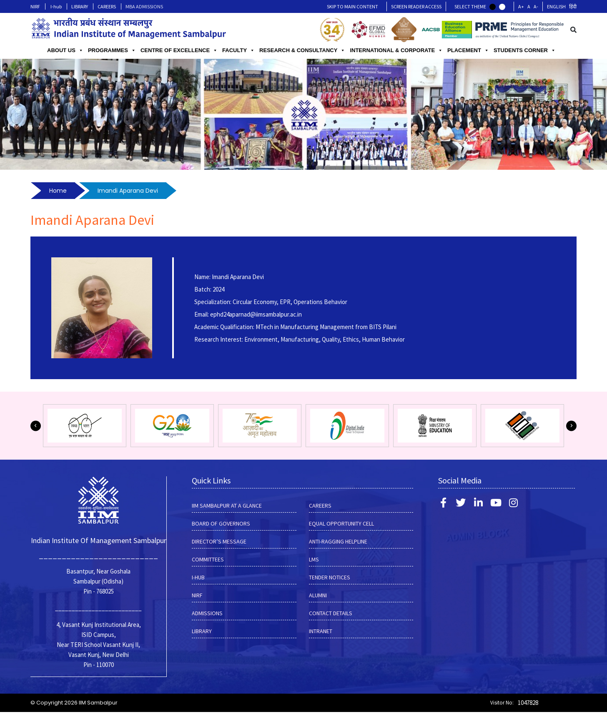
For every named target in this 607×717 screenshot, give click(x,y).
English (556, 6)
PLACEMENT (468, 50)
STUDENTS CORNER (525, 50)
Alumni (318, 595)
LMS (314, 559)
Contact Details (330, 613)
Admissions (207, 613)
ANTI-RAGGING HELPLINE (338, 541)
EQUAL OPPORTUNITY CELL (341, 523)
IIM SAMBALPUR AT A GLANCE (227, 505)
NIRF (35, 6)
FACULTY (238, 50)
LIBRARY (79, 6)
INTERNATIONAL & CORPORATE (396, 50)
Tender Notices (329, 577)
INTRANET (320, 631)
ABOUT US (65, 50)
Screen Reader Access (416, 6)
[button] (35, 425)
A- (536, 6)
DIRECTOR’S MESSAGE (219, 541)
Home (58, 190)
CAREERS (107, 6)
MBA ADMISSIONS (144, 6)
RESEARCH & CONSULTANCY (302, 50)
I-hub (56, 6)
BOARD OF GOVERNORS (221, 523)
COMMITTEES (208, 559)
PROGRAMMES (112, 50)
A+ (521, 6)
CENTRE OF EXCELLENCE (179, 50)
